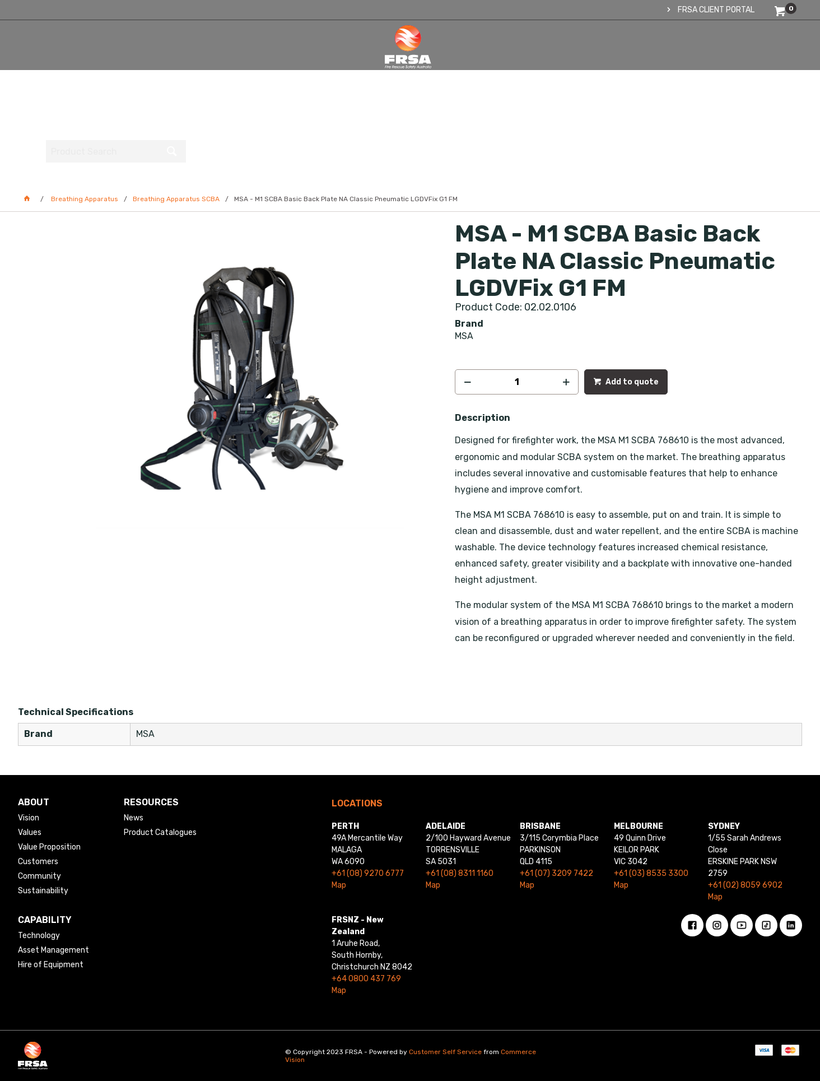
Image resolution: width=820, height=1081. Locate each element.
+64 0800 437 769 (366, 978)
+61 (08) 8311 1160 (459, 873)
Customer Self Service (445, 1052)
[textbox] (721, 59)
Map (339, 885)
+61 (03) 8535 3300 (651, 873)
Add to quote (631, 382)
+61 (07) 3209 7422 (556, 873)
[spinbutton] (516, 382)
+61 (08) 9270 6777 (368, 873)
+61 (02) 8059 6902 (745, 885)
